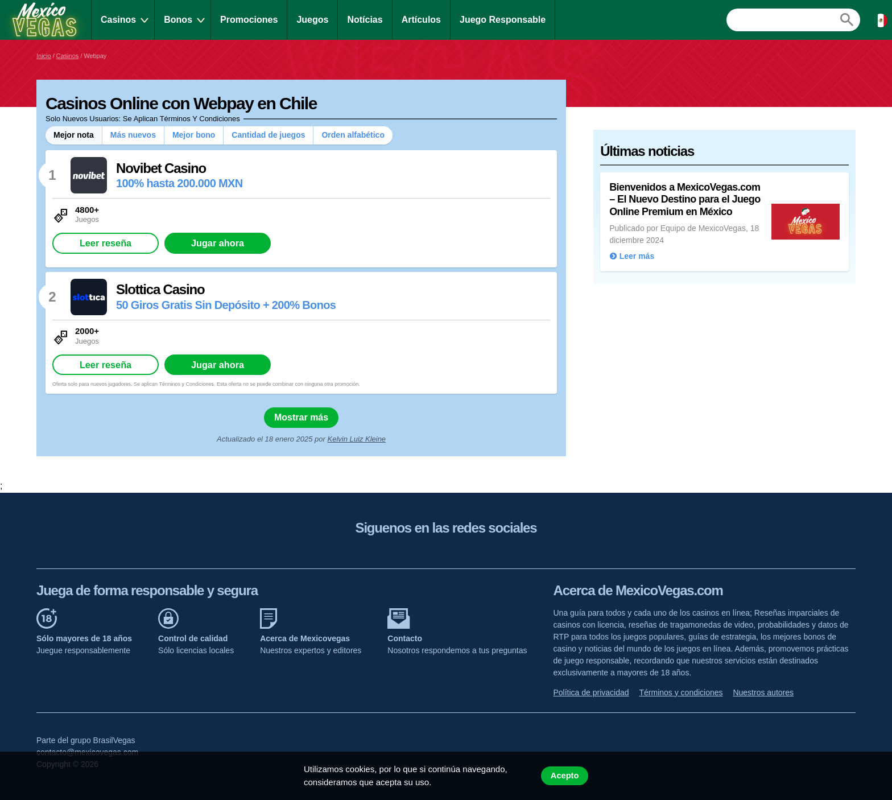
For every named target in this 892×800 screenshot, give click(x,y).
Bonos (178, 19)
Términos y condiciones (680, 692)
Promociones (249, 19)
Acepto (565, 775)
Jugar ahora (217, 243)
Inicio (43, 55)
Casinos (118, 19)
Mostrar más (301, 417)
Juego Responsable (503, 19)
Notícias (364, 19)
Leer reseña (105, 243)
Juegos (312, 19)
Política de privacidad (591, 692)
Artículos (421, 19)
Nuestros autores (763, 692)
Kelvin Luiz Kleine (356, 439)
